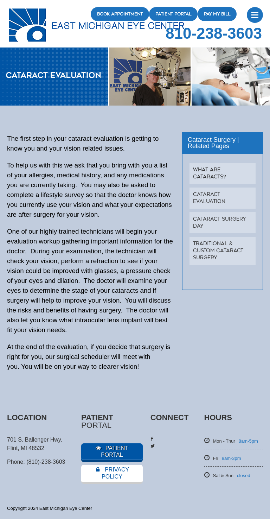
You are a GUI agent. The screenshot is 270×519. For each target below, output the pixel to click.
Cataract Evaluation (209, 197)
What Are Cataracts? (209, 173)
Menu (255, 15)
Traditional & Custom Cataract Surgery (218, 251)
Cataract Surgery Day (219, 222)
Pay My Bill (217, 14)
